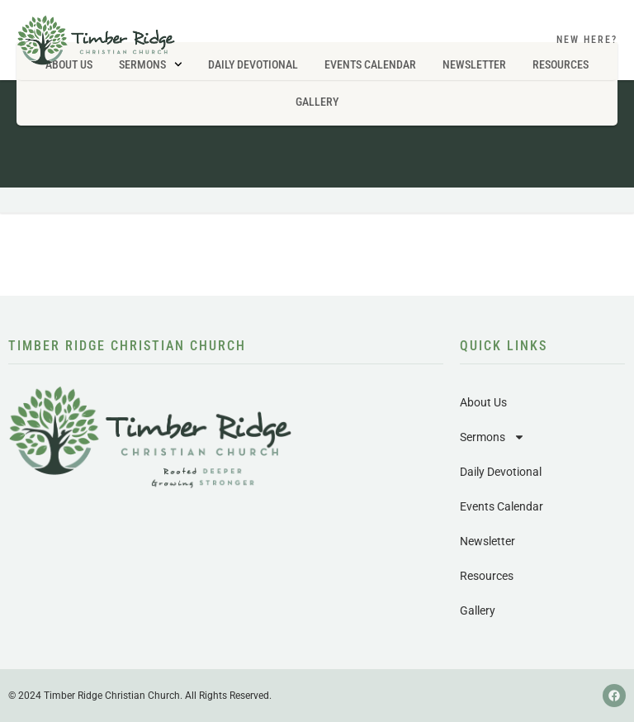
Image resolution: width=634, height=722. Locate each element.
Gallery (317, 101)
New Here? (586, 39)
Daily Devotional (501, 471)
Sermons (492, 437)
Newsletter (487, 541)
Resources (486, 575)
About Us (483, 402)
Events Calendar (501, 506)
